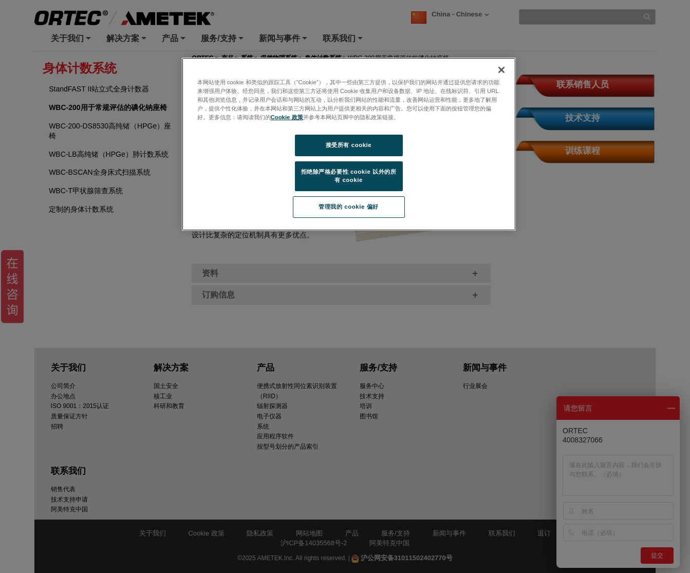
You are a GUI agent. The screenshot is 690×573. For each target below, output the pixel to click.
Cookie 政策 (287, 117)
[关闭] (501, 70)
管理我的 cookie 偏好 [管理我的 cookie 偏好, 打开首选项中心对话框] (348, 207)
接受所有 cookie (348, 145)
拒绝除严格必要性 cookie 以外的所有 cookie (349, 176)
